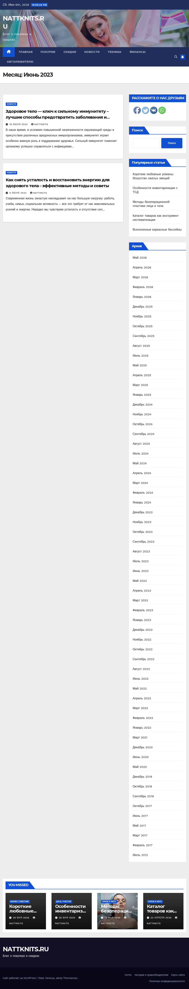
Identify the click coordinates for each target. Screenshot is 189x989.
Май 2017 (139, 825)
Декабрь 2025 (143, 306)
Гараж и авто (109, 902)
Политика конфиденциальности (167, 981)
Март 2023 (140, 600)
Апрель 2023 (142, 590)
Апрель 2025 (142, 375)
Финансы (138, 52)
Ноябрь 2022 (142, 639)
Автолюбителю (20, 61)
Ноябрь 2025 (142, 316)
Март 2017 (140, 835)
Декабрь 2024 (143, 404)
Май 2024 (140, 463)
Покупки (48, 52)
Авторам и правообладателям (151, 974)
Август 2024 (141, 443)
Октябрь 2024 (143, 424)
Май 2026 (140, 257)
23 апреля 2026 (161, 917)
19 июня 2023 (19, 124)
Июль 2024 (141, 453)
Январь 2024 (142, 502)
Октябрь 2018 (142, 786)
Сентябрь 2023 (143, 541)
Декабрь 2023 (143, 512)
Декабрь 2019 (142, 776)
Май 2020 (140, 767)
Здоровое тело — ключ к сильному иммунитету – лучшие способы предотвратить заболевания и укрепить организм (57, 117)
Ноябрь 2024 (142, 414)
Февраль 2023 (143, 610)
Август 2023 (141, 551)
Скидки (69, 52)
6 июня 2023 (18, 193)
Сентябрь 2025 (143, 336)
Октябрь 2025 (143, 326)
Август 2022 (141, 669)
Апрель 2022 (142, 698)
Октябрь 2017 (142, 806)
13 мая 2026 (113, 917)
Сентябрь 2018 (143, 796)
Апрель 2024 (142, 473)
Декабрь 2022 (143, 629)
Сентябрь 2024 (143, 434)
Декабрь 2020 (143, 747)
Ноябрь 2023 (142, 522)
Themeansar (70, 978)
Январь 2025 (142, 394)
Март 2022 (140, 708)
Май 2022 (140, 688)
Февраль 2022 (143, 718)
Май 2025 (140, 365)
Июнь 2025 (141, 355)
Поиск (137, 130)
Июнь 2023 (141, 571)
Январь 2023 (142, 620)
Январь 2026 (142, 297)
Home (128, 974)
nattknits (39, 124)
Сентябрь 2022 (143, 659)
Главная (26, 52)
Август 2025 (141, 346)
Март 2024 (140, 483)
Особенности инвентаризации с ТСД (71, 911)
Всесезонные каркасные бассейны (157, 229)
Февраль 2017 (142, 845)
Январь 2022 (142, 727)
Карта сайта (178, 974)
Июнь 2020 (141, 757)
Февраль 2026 (143, 287)
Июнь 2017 (140, 816)
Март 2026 (140, 277)
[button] (175, 57)
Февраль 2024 (143, 492)
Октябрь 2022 (143, 649)
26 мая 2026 (21, 917)
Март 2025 (140, 385)
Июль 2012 (140, 855)
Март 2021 (140, 737)
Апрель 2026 (142, 267)
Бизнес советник (19, 902)
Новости (92, 52)
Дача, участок (63, 902)
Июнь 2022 (141, 678)
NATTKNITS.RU (26, 949)
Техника (114, 52)
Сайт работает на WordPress (20, 978)
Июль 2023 (141, 561)
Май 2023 (140, 581)
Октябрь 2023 (143, 532)
